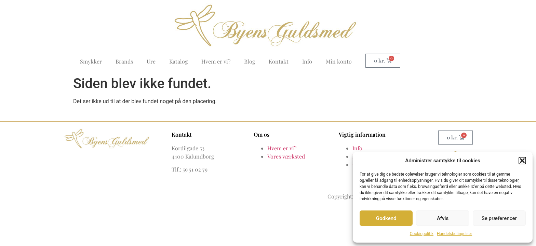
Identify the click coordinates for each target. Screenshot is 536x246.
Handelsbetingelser (454, 233)
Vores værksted (286, 156)
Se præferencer (499, 218)
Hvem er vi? (215, 61)
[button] (522, 160)
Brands (124, 61)
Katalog (178, 61)
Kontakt (279, 61)
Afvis (442, 218)
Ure (151, 61)
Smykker (91, 61)
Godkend (386, 218)
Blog (249, 61)
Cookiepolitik (421, 233)
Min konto (339, 61)
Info (307, 61)
